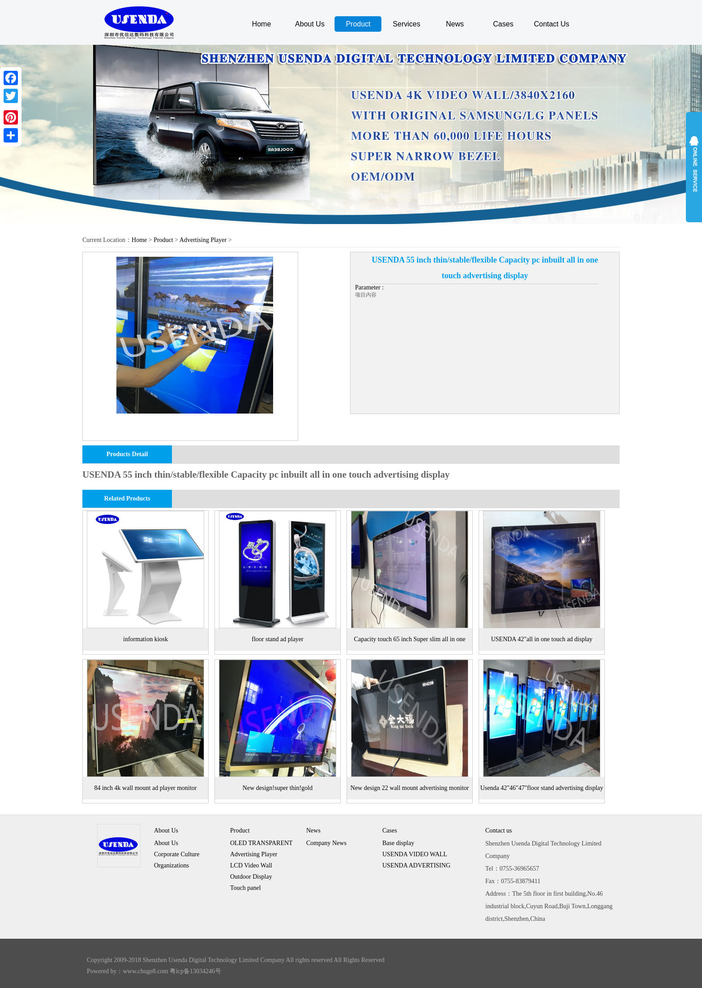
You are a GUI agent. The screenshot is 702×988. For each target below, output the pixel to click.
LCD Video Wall (251, 865)
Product (358, 24)
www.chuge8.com (145, 971)
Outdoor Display (251, 876)
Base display (398, 843)
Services (406, 24)
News (455, 24)
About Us (310, 24)
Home (261, 24)
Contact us (498, 830)
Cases (503, 24)
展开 (694, 166)
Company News (326, 843)
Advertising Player (203, 240)
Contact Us (551, 24)
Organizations (171, 865)
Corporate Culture (176, 854)
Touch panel (245, 887)
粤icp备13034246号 (195, 971)
